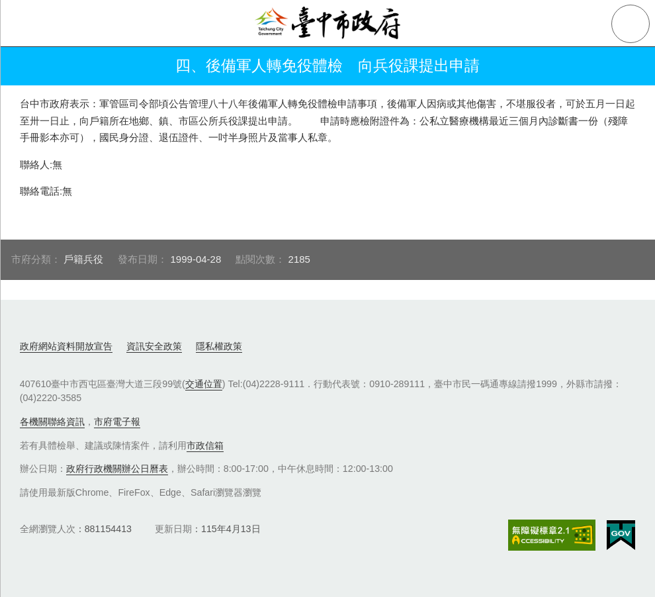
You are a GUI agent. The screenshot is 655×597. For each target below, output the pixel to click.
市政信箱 (205, 445)
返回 (28, 66)
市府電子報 (117, 421)
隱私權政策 (219, 346)
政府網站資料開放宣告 (66, 346)
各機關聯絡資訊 (52, 421)
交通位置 (203, 384)
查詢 (630, 24)
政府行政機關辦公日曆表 (117, 468)
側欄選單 (23, 23)
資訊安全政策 (154, 346)
